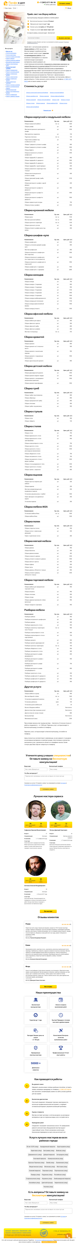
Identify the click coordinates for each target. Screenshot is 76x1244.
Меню (68, 8)
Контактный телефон (56, 766)
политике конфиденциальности (44, 1240)
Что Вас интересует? (31, 773)
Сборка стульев (65, 99)
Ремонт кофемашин (11, 94)
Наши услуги (15, 1230)
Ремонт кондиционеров (12, 86)
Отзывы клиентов (17, 1232)
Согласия (60, 42)
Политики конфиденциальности (33, 785)
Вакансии (8, 1230)
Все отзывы (48, 986)
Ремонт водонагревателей (11, 89)
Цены (29, 1230)
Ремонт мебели (10, 58)
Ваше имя (27, 766)
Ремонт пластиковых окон (12, 64)
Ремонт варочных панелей (11, 82)
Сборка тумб (55, 99)
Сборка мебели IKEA (52, 103)
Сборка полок (63, 103)
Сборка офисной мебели (57, 96)
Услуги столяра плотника (13, 56)
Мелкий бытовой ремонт (13, 62)
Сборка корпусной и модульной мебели (37, 92)
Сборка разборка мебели (13, 60)
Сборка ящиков (40, 103)
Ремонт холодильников (12, 72)
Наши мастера (23, 1230)
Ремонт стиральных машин (11, 74)
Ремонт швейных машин (12, 96)
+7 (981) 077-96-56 (47, 2)
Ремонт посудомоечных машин (12, 92)
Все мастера (48, 911)
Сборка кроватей (31, 99)
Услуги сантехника (11, 53)
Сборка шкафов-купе (32, 96)
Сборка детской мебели (43, 99)
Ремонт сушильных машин (11, 79)
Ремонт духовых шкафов (13, 85)
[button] (68, 1236)
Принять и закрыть (49, 1242)
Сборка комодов (44, 96)
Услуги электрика (11, 55)
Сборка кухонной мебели (57, 92)
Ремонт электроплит (12, 77)
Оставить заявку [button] (64, 3)
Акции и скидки (26, 1232)
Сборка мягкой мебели (32, 106)
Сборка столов (30, 103)
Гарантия (8, 1232)
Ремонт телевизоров (11, 70)
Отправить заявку (48, 789)
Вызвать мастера (64, 38)
